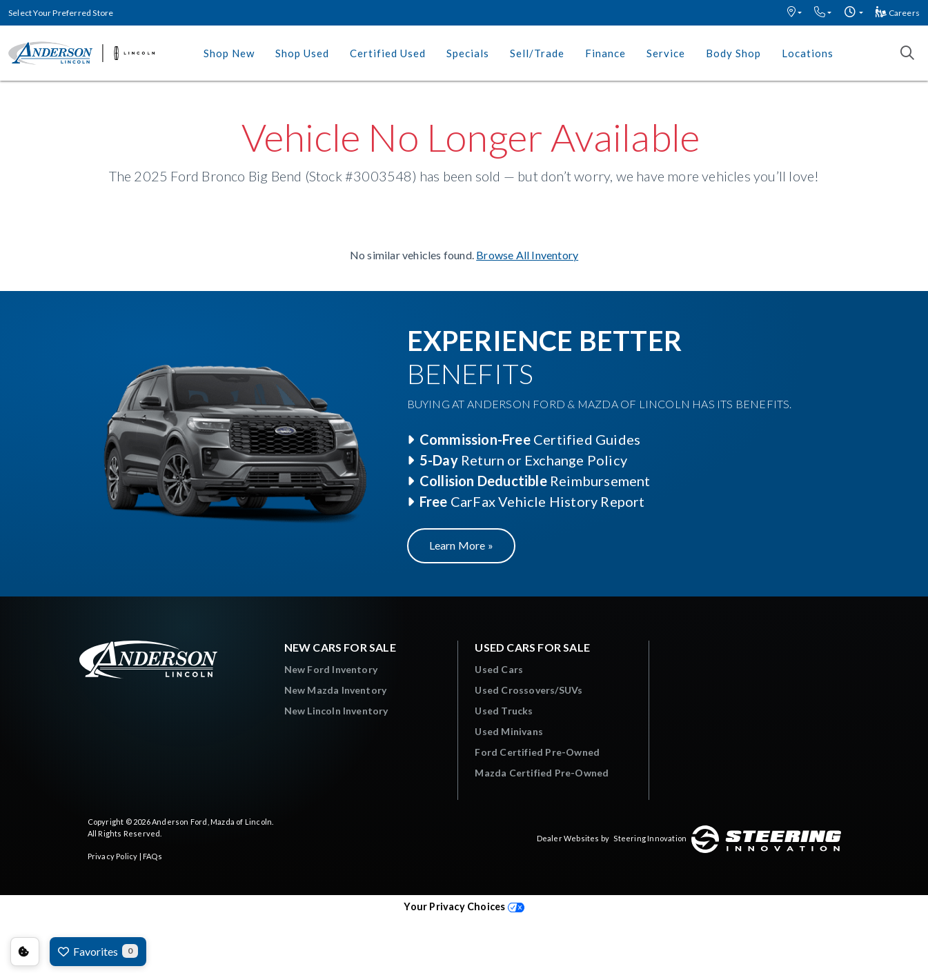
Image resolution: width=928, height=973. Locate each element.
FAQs (152, 856)
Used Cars (499, 669)
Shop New (229, 53)
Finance (605, 53)
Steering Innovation (650, 838)
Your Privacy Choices (464, 906)
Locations (807, 53)
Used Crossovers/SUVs (528, 690)
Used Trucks (504, 710)
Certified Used (388, 53)
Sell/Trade (537, 53)
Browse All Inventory (527, 254)
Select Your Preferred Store (60, 13)
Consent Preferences (24, 951)
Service (665, 53)
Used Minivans (509, 731)
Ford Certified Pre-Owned (537, 752)
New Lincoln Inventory (336, 710)
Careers (898, 13)
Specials (467, 53)
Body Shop (733, 53)
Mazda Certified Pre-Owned (542, 773)
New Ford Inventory (331, 669)
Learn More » (461, 545)
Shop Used (302, 53)
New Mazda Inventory (335, 690)
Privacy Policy (113, 856)
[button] (794, 13)
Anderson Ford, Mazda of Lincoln (212, 821)
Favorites (98, 951)
